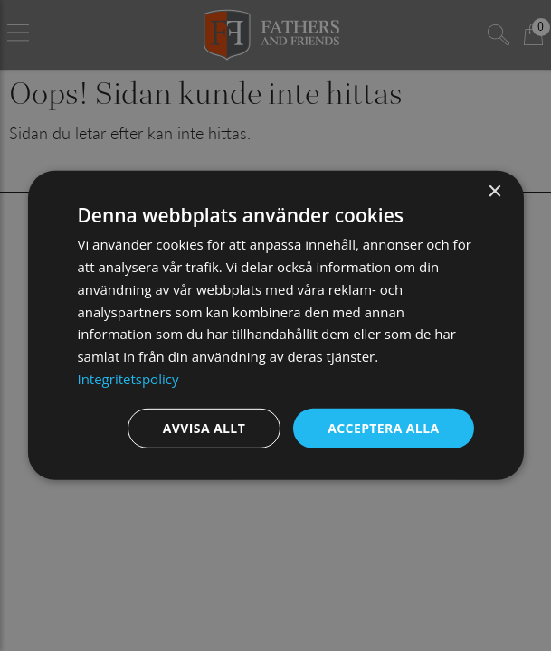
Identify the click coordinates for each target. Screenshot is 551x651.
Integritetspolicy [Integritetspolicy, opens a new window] (127, 379)
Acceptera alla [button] (383, 427)
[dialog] (275, 325)
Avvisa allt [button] (204, 427)
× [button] (494, 192)
